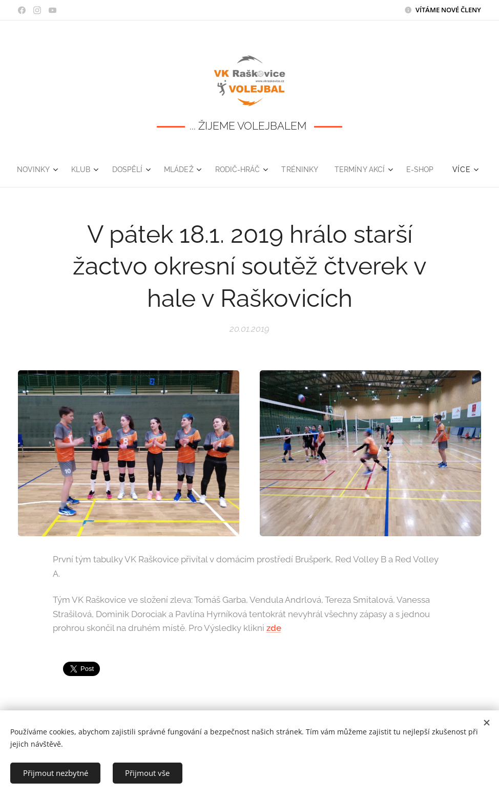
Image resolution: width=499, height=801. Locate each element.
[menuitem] (54, 169)
